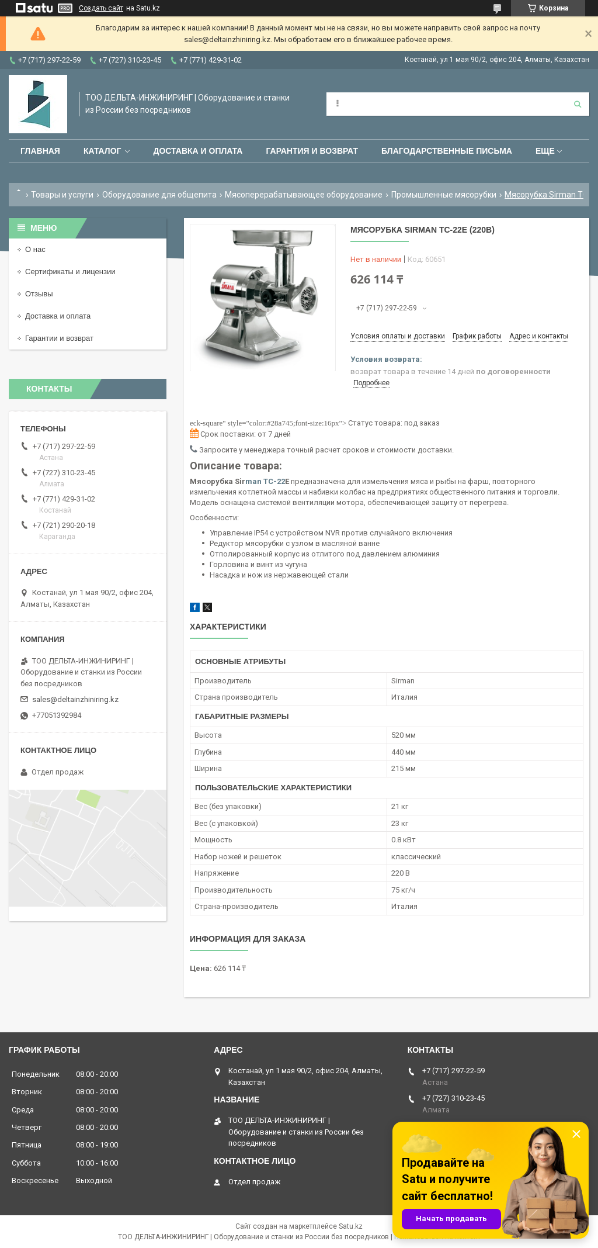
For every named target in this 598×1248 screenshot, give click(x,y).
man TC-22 (265, 481)
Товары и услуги (62, 194)
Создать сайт (101, 8)
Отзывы (39, 293)
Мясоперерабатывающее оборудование (304, 194)
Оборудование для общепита (159, 194)
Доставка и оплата (197, 150)
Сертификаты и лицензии (70, 271)
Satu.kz (351, 1226)
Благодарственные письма (446, 150)
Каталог (102, 150)
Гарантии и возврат (59, 338)
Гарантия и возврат (312, 150)
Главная (40, 150)
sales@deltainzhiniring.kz (75, 699)
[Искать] (577, 104)
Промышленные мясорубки (443, 194)
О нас (35, 249)
